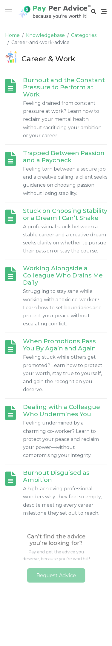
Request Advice (56, 574)
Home (12, 35)
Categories (83, 35)
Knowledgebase (45, 35)
